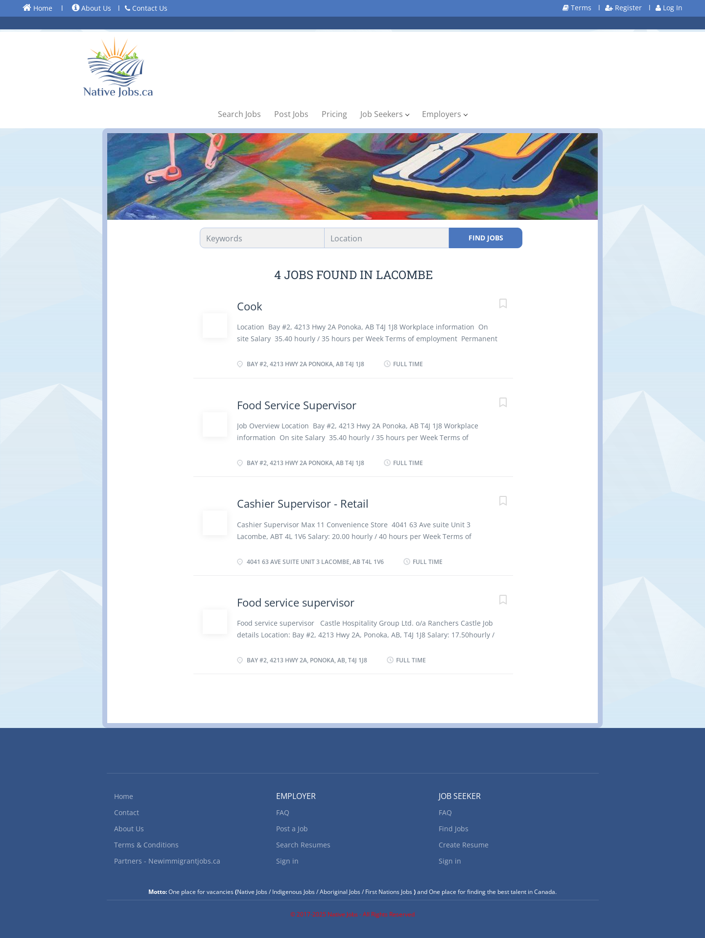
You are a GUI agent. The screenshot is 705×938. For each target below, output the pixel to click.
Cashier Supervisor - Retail (303, 503)
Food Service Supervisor (296, 405)
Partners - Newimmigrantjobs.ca (167, 861)
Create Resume (464, 844)
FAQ (282, 812)
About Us (91, 8)
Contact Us (146, 8)
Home (37, 8)
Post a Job (292, 828)
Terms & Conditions (146, 844)
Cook (249, 306)
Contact (126, 812)
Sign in (287, 861)
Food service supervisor (295, 602)
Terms (577, 7)
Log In (669, 7)
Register (623, 7)
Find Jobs (486, 237)
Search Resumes (303, 844)
